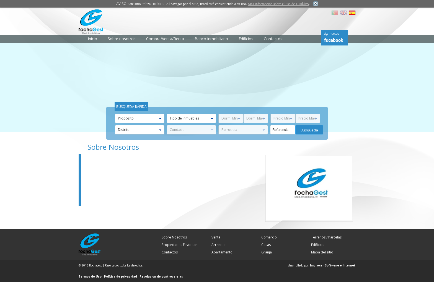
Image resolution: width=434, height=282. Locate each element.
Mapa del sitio (322, 252)
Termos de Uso (90, 276)
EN (343, 12)
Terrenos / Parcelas (326, 237)
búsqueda (309, 130)
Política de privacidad (120, 276)
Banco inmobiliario (211, 38)
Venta (215, 237)
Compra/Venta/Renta (165, 38)
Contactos (273, 38)
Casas (266, 244)
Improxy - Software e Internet (332, 265)
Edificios (246, 38)
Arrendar (218, 244)
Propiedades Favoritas (179, 244)
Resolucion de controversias (161, 276)
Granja (266, 252)
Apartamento (221, 252)
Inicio (92, 38)
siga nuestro (331, 33)
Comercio (269, 237)
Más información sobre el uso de (278, 3)
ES (352, 12)
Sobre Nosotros (174, 237)
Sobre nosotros (122, 38)
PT (334, 12)
